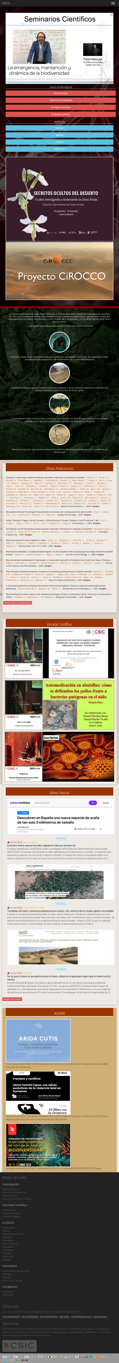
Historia (6, 1231)
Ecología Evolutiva (60, 114)
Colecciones (8, 1250)
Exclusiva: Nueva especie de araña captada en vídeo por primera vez (41, 845)
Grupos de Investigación (14, 1192)
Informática (7, 1240)
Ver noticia (60, 838)
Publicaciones (9, 1210)
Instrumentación (10, 1243)
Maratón (59, 142)
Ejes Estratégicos (11, 1189)
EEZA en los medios (12, 1280)
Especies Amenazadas (60, 100)
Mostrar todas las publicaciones (17, 603)
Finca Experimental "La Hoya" (17, 1199)
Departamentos (10, 1195)
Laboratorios (8, 1247)
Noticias (59, 128)
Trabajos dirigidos (11, 1216)
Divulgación (8, 1291)
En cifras (6, 1253)
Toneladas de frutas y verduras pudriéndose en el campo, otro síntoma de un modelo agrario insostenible (60, 911)
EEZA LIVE (8, 1256)
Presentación (9, 1227)
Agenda (59, 135)
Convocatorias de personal (15, 1271)
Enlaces (6, 1259)
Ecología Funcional (60, 107)
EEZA (6, 3)
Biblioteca (7, 1237)
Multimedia (7, 1294)
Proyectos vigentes (11, 1213)
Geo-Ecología (61, 93)
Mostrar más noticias (12, 999)
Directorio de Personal (13, 1234)
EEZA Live (59, 149)
